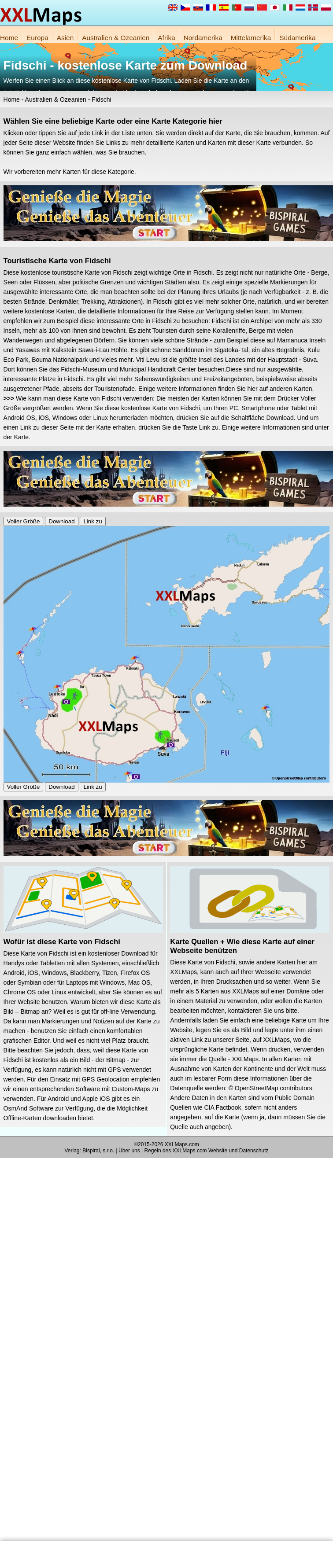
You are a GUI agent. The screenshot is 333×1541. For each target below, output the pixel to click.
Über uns (129, 1150)
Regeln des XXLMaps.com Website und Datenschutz (206, 1150)
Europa (37, 37)
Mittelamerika (251, 37)
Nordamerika (203, 37)
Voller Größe (23, 521)
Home (9, 37)
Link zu (92, 521)
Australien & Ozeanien (115, 37)
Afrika (166, 37)
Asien (65, 37)
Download (61, 521)
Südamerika (297, 37)
